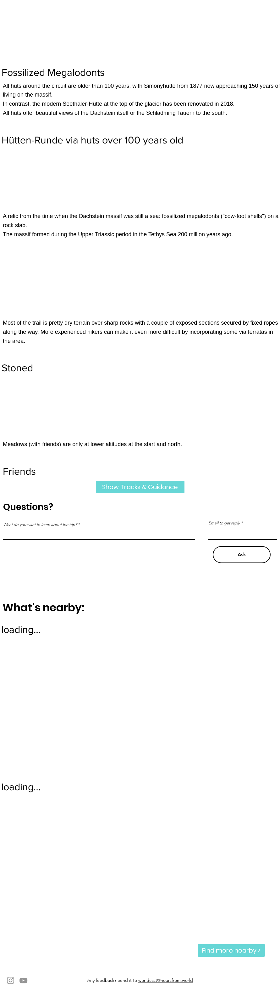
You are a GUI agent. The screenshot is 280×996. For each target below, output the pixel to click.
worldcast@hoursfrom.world (165, 980)
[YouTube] (23, 980)
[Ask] (242, 554)
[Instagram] (10, 980)
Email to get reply (224, 523)
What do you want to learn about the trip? (40, 525)
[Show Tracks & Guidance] (140, 487)
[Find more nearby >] (231, 950)
